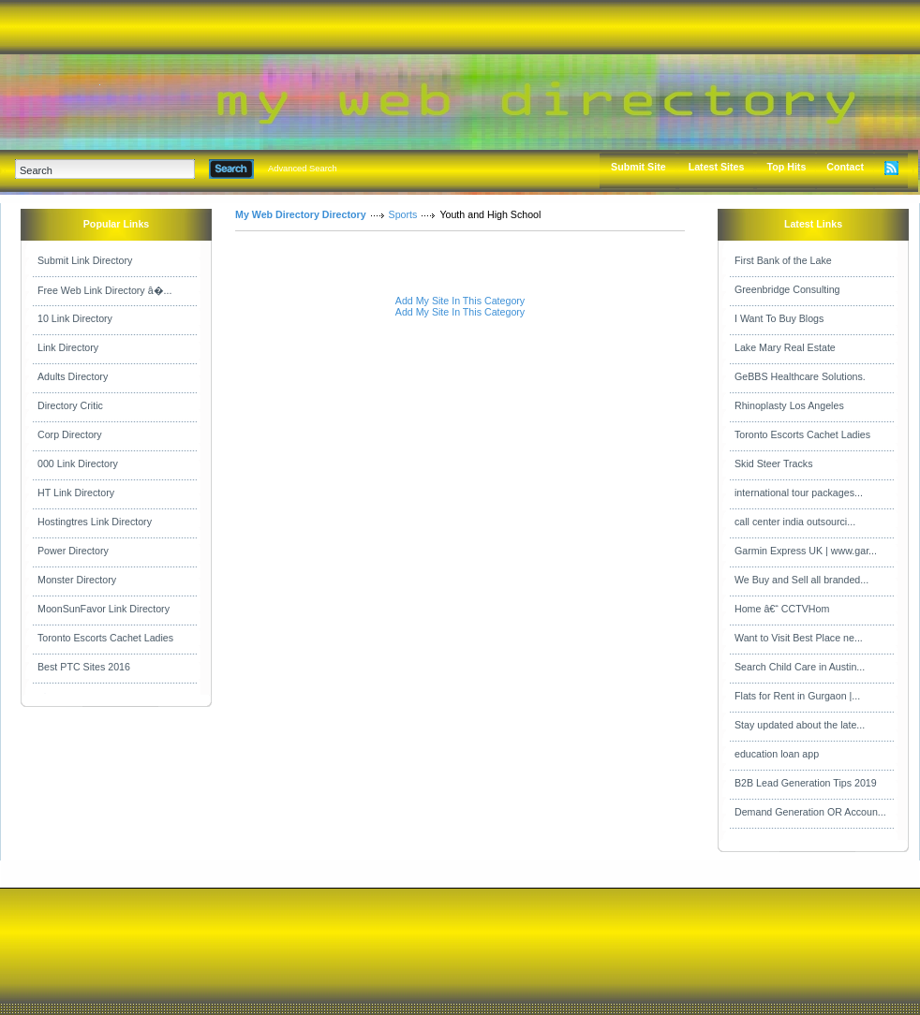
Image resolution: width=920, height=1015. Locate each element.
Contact (845, 166)
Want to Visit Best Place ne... (799, 637)
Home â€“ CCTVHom (782, 608)
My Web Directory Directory (300, 214)
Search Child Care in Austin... (800, 666)
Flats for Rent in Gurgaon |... (797, 695)
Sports (403, 214)
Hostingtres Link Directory (94, 521)
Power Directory (73, 550)
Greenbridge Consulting (787, 289)
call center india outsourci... (795, 521)
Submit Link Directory (84, 260)
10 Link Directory (74, 318)
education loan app (777, 753)
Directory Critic (70, 405)
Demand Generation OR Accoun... (810, 811)
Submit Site (638, 166)
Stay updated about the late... (800, 724)
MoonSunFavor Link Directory (103, 608)
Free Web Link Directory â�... (104, 290)
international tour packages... (799, 492)
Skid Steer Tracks (774, 463)
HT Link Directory (75, 492)
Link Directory (67, 347)
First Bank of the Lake (783, 260)
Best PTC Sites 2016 (83, 666)
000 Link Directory (77, 463)
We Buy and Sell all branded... (801, 579)
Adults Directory (72, 376)
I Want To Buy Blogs (779, 318)
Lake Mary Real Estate (785, 347)
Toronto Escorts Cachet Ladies (105, 637)
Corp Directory (69, 434)
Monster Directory (76, 579)
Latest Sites (717, 166)
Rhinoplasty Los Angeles (789, 405)
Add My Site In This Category (460, 300)
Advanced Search (302, 168)
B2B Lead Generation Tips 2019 (806, 782)
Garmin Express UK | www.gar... (806, 550)
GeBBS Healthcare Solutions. (800, 376)
